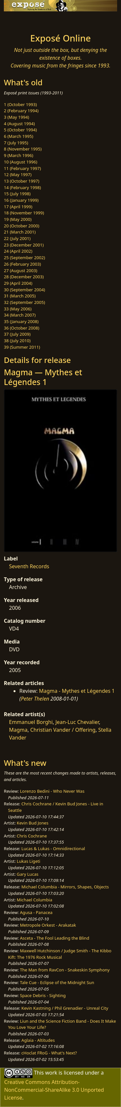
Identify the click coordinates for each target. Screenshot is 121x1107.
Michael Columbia (34, 900)
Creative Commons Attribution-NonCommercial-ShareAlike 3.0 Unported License (54, 1089)
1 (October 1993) (20, 104)
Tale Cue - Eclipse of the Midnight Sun (57, 982)
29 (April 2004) (18, 283)
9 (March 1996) (18, 155)
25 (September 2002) (24, 257)
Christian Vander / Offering (63, 729)
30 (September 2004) (24, 290)
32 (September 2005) (24, 302)
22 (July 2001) (17, 238)
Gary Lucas (27, 874)
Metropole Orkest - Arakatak (48, 925)
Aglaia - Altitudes (38, 1040)
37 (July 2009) (17, 334)
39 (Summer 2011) (22, 347)
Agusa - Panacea (36, 912)
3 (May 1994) (16, 117)
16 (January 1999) (21, 200)
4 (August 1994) (19, 123)
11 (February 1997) (22, 168)
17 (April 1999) (18, 207)
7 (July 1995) (16, 143)
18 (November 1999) (24, 213)
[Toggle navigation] (21, 20)
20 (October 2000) (21, 226)
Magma (18, 729)
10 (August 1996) (20, 162)
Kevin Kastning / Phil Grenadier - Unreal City (64, 1008)
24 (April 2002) (18, 251)
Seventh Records (29, 566)
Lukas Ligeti (28, 861)
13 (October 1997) (21, 181)
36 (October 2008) (21, 328)
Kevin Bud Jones (32, 823)
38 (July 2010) (17, 340)
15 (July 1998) (17, 194)
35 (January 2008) (21, 321)
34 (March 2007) (19, 315)
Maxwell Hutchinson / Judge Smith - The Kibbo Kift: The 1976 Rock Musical (59, 954)
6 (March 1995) (18, 136)
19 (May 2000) (18, 219)
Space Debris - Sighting (43, 995)
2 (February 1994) (21, 111)
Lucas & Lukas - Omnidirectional (53, 848)
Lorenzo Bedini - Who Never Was (52, 791)
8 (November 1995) (23, 149)
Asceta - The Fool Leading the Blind (54, 938)
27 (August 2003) (20, 270)
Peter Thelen (35, 698)
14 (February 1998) (22, 187)
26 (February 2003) (22, 264)
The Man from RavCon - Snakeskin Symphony (65, 970)
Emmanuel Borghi (31, 722)
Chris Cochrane (32, 836)
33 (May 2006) (18, 309)
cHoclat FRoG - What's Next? (49, 1053)
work (51, 1072)
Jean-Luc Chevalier (77, 722)
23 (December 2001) (24, 245)
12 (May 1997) (18, 174)
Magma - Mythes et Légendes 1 (77, 690)
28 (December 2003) (24, 277)
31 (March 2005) (19, 296)
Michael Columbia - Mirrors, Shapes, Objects (65, 887)
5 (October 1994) (20, 130)
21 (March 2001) (19, 232)
